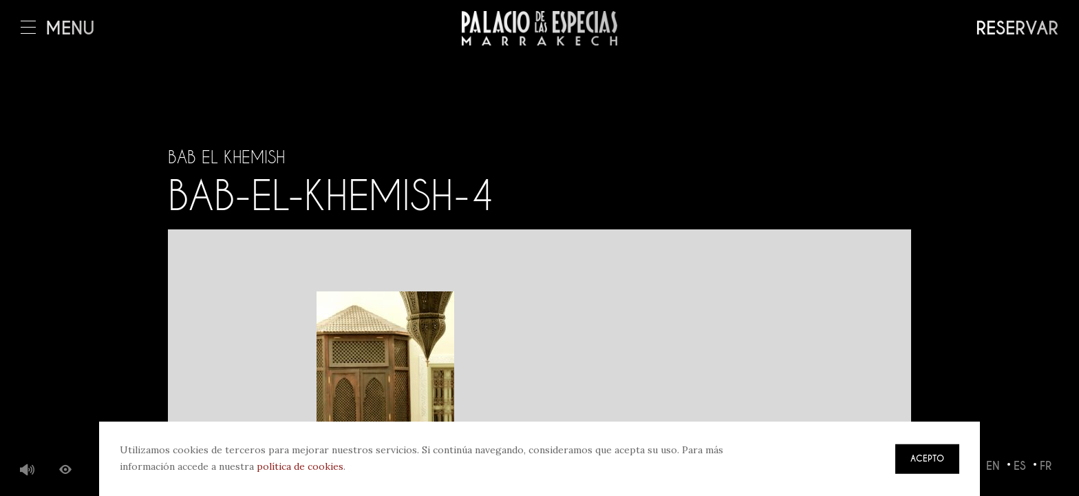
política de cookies (300, 466)
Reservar (1017, 29)
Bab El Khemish (226, 157)
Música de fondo (27, 470)
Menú (58, 29)
